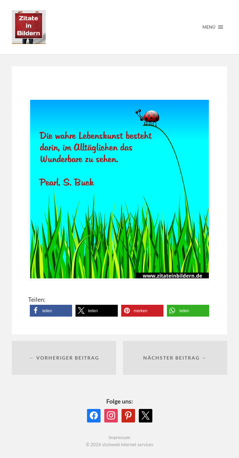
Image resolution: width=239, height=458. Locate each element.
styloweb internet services (127, 444)
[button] (51, 311)
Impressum (119, 437)
